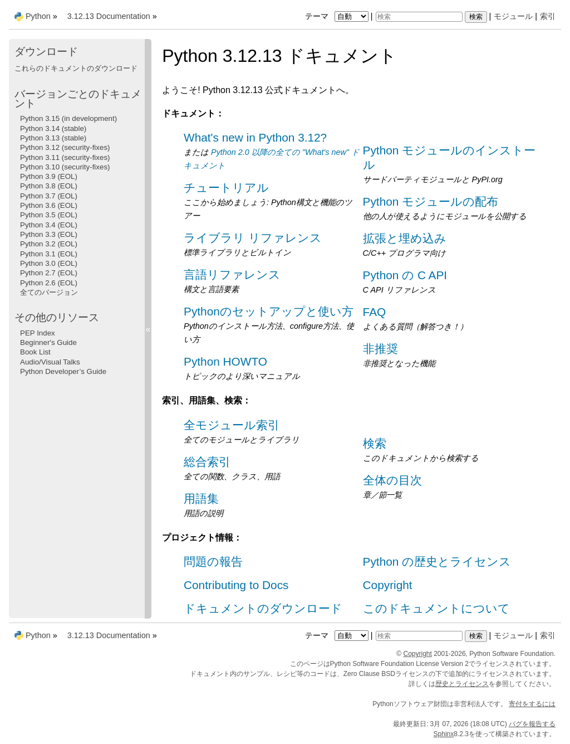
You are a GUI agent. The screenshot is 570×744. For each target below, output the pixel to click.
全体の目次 (392, 480)
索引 (548, 16)
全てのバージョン (49, 292)
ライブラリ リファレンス (253, 237)
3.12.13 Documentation (108, 16)
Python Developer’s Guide (63, 371)
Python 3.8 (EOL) (48, 186)
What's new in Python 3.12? (255, 137)
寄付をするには (532, 704)
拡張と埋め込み (404, 238)
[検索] (419, 17)
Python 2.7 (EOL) (48, 273)
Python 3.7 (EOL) (48, 196)
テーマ (338, 16)
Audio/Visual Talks (50, 362)
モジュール (513, 16)
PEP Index (37, 333)
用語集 (201, 498)
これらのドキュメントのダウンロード (75, 68)
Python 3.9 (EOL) (48, 176)
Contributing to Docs (236, 584)
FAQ (374, 311)
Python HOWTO (225, 361)
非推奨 (380, 348)
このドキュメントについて (436, 608)
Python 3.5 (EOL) (48, 215)
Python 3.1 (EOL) (48, 254)
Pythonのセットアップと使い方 (268, 311)
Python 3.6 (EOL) (48, 205)
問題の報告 (213, 561)
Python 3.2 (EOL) (48, 244)
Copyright (387, 584)
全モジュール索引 (231, 425)
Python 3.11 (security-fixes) (65, 157)
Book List (35, 352)
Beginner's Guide (48, 342)
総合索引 (207, 461)
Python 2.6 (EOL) (48, 283)
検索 (374, 443)
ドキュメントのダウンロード (263, 608)
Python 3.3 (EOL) (48, 234)
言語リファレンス (232, 274)
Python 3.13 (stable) (53, 138)
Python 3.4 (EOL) (48, 225)
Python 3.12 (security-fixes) (65, 147)
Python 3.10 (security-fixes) (65, 167)
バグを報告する (532, 724)
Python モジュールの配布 (431, 201)
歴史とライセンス (462, 684)
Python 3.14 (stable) (53, 128)
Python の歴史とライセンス (437, 561)
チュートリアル (226, 187)
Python (38, 16)
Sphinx (444, 734)
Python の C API (405, 275)
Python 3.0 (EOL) (48, 263)
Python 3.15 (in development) (68, 118)
